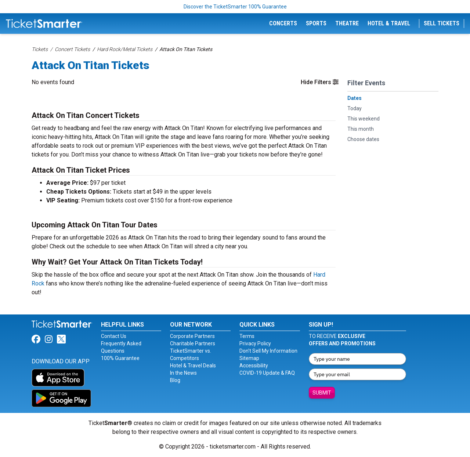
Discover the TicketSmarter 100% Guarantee (235, 7)
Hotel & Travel (389, 23)
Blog (175, 380)
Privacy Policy (255, 343)
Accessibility (253, 365)
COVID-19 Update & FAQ (267, 373)
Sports (316, 23)
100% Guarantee (120, 358)
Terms (246, 336)
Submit (321, 393)
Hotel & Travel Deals (193, 365)
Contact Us (113, 336)
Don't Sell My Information (268, 351)
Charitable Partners (192, 343)
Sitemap (249, 358)
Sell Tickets (441, 23)
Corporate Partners (192, 336)
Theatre (347, 23)
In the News (183, 373)
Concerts (283, 23)
